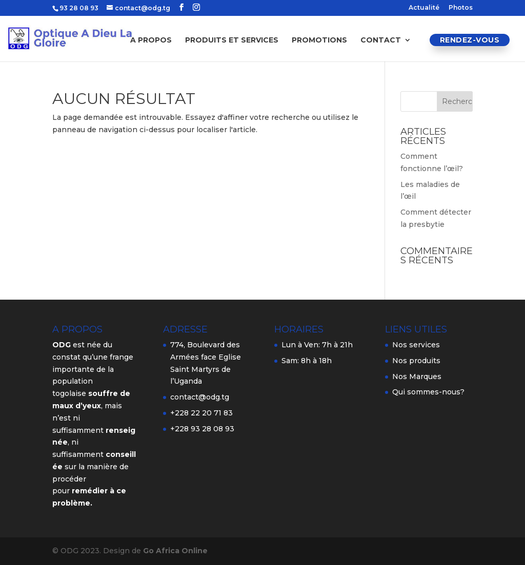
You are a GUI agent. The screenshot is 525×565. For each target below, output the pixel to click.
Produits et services (231, 40)
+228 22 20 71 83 (201, 412)
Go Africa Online (175, 550)
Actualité (424, 8)
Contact (380, 40)
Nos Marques (416, 376)
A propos (151, 40)
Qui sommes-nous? (428, 391)
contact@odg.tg (199, 397)
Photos (461, 8)
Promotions (319, 40)
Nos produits (416, 360)
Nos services (416, 344)
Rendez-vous (470, 40)
